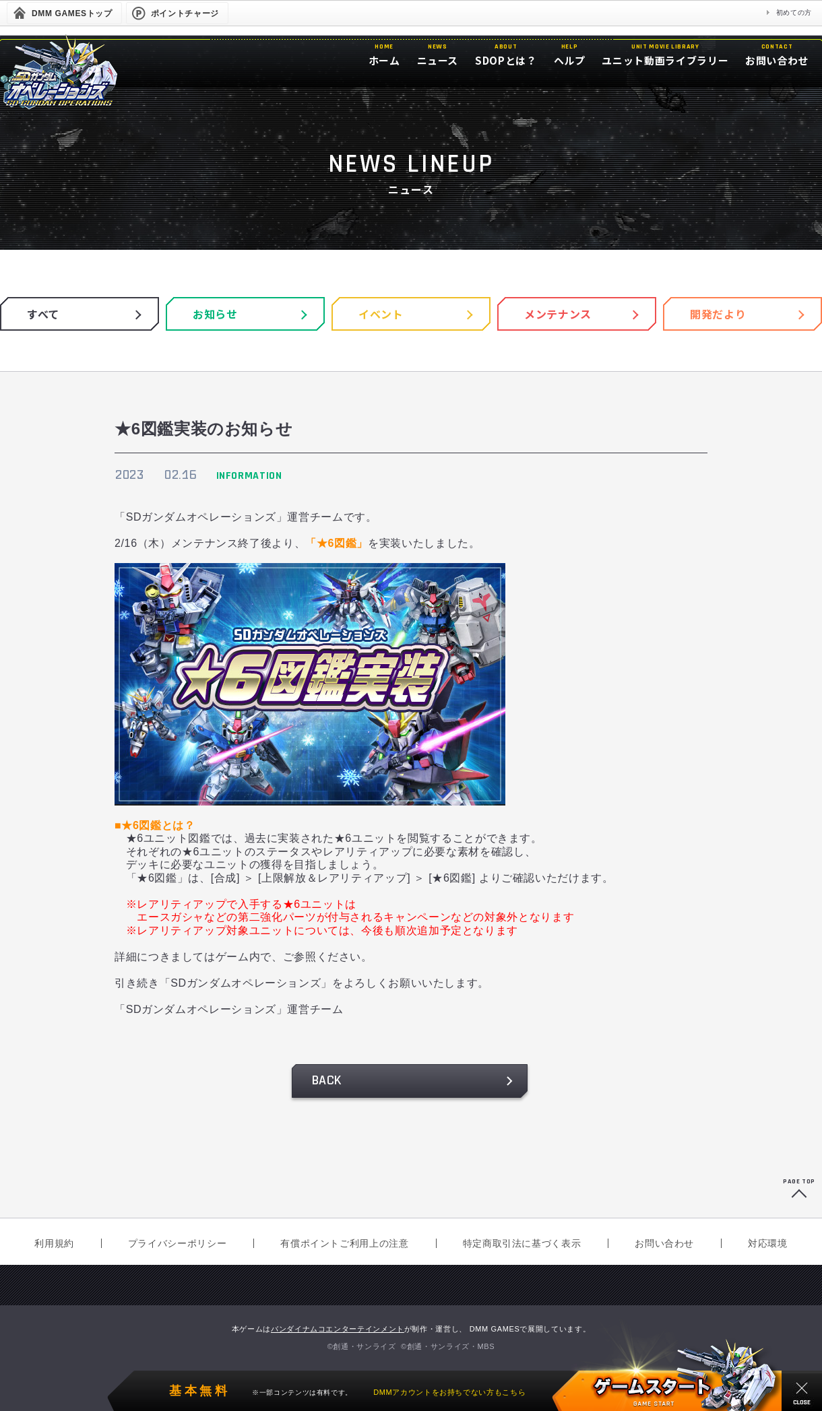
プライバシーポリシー (177, 1243)
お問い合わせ (664, 1243)
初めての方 (794, 12)
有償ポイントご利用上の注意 (344, 1243)
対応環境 (768, 1243)
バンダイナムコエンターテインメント (337, 1329)
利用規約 (54, 1243)
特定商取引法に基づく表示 (522, 1243)
